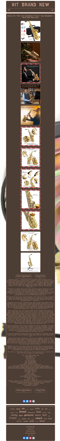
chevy (50, 409)
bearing (12, 409)
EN (29, 435)
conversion (31, 412)
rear (50, 418)
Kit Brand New (30, 426)
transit (32, 419)
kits (23, 408)
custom (31, 409)
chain (27, 409)
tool (45, 419)
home (16, 412)
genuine (28, 415)
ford (44, 415)
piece (49, 412)
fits (29, 419)
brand (22, 411)
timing (14, 415)
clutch (38, 418)
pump (32, 421)
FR (32, 435)
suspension (19, 421)
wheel (38, 415)
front (13, 418)
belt (46, 409)
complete (26, 421)
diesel (21, 415)
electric (42, 421)
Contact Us (31, 429)
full (38, 412)
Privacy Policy (30, 431)
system (12, 412)
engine (36, 421)
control (44, 412)
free (42, 409)
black (19, 419)
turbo (37, 408)
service (24, 419)
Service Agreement (30, 433)
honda (18, 409)
